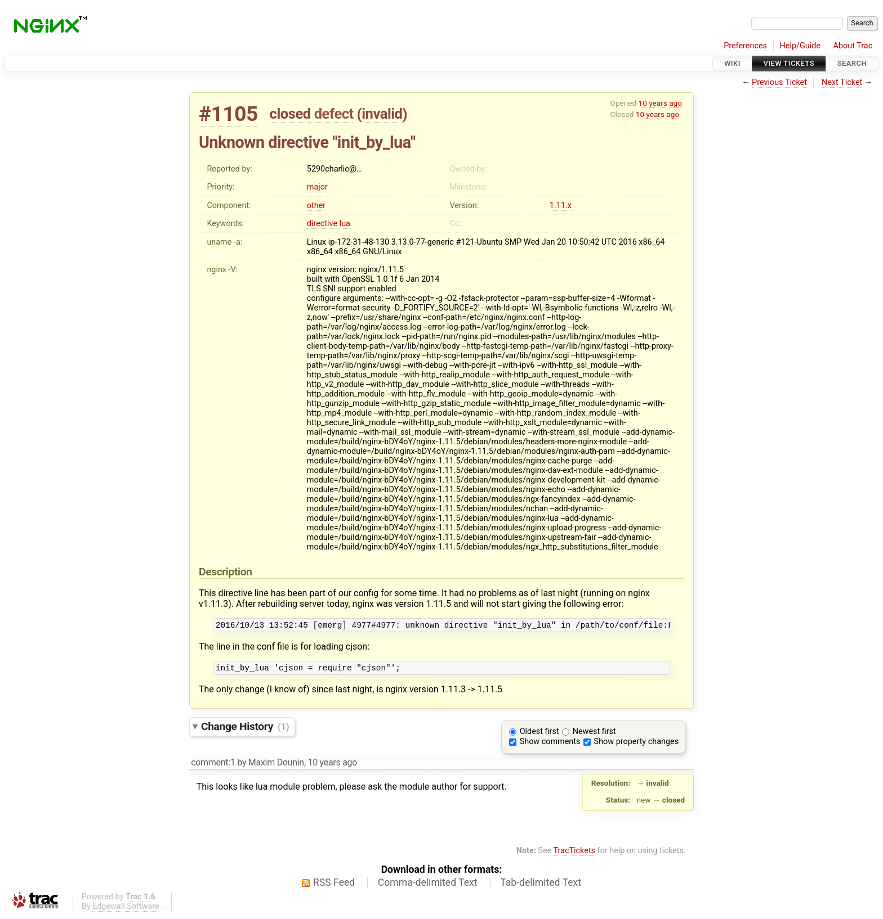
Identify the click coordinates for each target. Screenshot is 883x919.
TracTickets (574, 854)
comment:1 (213, 765)
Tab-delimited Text (540, 885)
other (316, 205)
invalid (382, 113)
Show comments (550, 745)
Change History (245, 729)
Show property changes (636, 745)
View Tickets (789, 63)
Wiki (732, 63)
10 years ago (660, 102)
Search (852, 63)
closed (290, 113)
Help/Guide (800, 46)
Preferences (745, 46)
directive (322, 223)
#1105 (228, 114)
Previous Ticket (779, 82)
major (317, 187)
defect (334, 113)
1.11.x (561, 205)
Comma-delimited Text (428, 885)
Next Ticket (842, 82)
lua (345, 223)
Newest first (594, 735)
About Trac (853, 46)
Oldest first (539, 735)
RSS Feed (334, 885)
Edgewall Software (125, 910)
